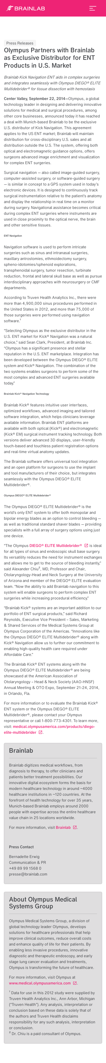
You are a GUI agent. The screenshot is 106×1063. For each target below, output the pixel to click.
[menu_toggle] (92, 8)
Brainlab (63, 827)
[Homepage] (25, 8)
